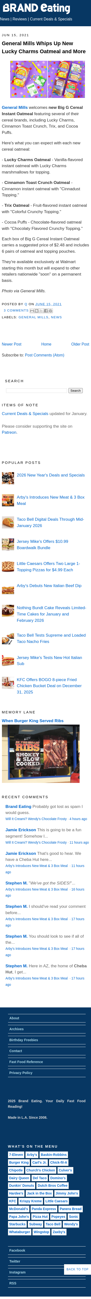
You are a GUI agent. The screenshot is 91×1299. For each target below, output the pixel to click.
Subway (35, 1224)
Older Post (80, 344)
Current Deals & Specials (51, 19)
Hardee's (16, 1193)
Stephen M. (17, 883)
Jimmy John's (67, 1193)
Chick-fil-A (58, 1162)
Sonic (73, 1217)
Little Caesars (56, 1201)
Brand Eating (19, 806)
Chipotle (16, 1170)
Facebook (17, 1250)
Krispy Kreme (31, 1201)
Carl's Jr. (39, 1162)
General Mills (15, 107)
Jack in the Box (39, 1193)
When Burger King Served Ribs (33, 720)
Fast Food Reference (26, 1062)
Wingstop (41, 1232)
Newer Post (12, 344)
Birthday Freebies (23, 1040)
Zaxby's (59, 1232)
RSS (13, 1283)
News (4, 19)
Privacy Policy (21, 1073)
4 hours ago (78, 819)
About (14, 1018)
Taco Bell (53, 1224)
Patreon (9, 432)
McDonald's (18, 1209)
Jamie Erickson (21, 829)
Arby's (32, 1155)
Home (46, 344)
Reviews (20, 19)
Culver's (65, 1170)
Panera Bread (71, 1209)
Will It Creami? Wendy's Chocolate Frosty (36, 819)
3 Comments (16, 310)
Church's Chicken (40, 1170)
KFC (12, 1201)
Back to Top (77, 1269)
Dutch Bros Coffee (52, 1185)
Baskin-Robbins (54, 1155)
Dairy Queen (19, 1178)
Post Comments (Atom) (44, 355)
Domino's (58, 1178)
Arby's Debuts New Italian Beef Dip (49, 585)
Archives (16, 1029)
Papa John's (19, 1217)
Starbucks (17, 1224)
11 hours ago (79, 842)
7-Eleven (16, 1155)
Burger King (19, 1162)
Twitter (14, 1261)
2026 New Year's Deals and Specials (51, 475)
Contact (15, 1051)
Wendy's (71, 1224)
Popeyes (58, 1217)
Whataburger (19, 1232)
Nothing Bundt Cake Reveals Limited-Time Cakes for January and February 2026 (51, 614)
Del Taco (40, 1178)
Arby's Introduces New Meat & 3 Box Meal (37, 866)
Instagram (17, 1272)
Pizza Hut (40, 1217)
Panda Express (44, 1209)
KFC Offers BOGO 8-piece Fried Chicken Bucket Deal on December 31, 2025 (49, 685)
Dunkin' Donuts (21, 1185)
